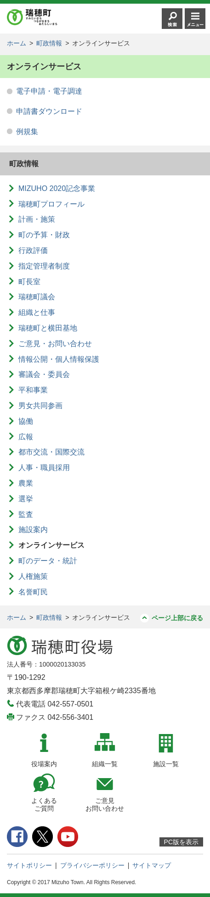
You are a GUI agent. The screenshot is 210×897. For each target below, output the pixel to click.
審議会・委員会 (44, 374)
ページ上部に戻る (177, 618)
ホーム (16, 43)
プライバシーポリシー (92, 865)
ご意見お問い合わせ (104, 804)
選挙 (25, 499)
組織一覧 (105, 764)
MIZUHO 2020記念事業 (56, 188)
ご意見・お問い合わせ (55, 344)
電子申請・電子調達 (49, 91)
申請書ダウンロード (49, 111)
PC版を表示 (181, 842)
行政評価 (33, 250)
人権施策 (33, 576)
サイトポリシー (29, 865)
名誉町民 (33, 592)
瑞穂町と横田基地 (47, 328)
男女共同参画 (40, 405)
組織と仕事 (36, 312)
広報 (25, 437)
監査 (25, 514)
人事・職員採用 (44, 467)
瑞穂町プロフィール (51, 204)
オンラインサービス (51, 545)
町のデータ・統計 (47, 561)
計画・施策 (36, 219)
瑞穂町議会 (36, 297)
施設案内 (33, 529)
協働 (25, 421)
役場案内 (44, 764)
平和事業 (33, 390)
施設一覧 (166, 764)
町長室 (29, 282)
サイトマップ (151, 865)
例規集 (27, 131)
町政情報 (49, 43)
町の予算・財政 (44, 235)
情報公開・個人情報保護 (58, 359)
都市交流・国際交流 (51, 452)
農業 (25, 483)
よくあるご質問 (44, 804)
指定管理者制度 (44, 266)
